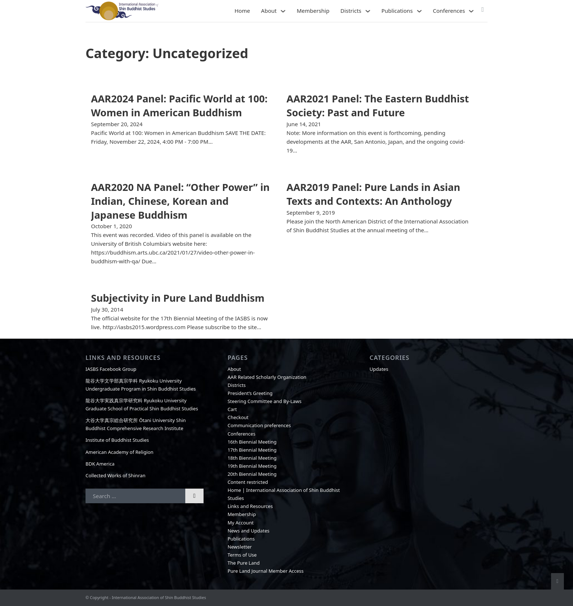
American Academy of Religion (119, 452)
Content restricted (248, 482)
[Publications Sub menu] (419, 11)
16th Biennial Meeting (252, 441)
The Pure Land (244, 563)
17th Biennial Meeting (252, 450)
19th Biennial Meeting (252, 466)
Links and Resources (250, 506)
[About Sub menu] (283, 11)
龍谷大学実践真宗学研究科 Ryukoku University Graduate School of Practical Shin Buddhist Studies (142, 404)
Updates (378, 369)
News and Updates (249, 530)
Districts (350, 10)
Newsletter (240, 546)
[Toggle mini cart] (482, 9)
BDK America (100, 463)
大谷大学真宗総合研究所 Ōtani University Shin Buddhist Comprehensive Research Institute (136, 424)
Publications (397, 10)
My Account (241, 522)
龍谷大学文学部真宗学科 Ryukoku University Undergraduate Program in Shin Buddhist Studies (141, 384)
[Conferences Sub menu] (471, 11)
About (269, 10)
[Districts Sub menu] (368, 11)
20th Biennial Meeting (252, 474)
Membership (313, 10)
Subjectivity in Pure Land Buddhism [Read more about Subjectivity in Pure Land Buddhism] (178, 298)
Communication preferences (259, 425)
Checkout (238, 417)
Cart (232, 409)
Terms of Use (242, 555)
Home (242, 10)
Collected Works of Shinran (115, 475)
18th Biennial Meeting (252, 458)
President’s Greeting (250, 393)
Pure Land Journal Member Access (266, 571)
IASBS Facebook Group (111, 369)
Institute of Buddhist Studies (117, 440)
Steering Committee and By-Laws (264, 401)
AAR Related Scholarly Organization (267, 377)
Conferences (449, 10)
